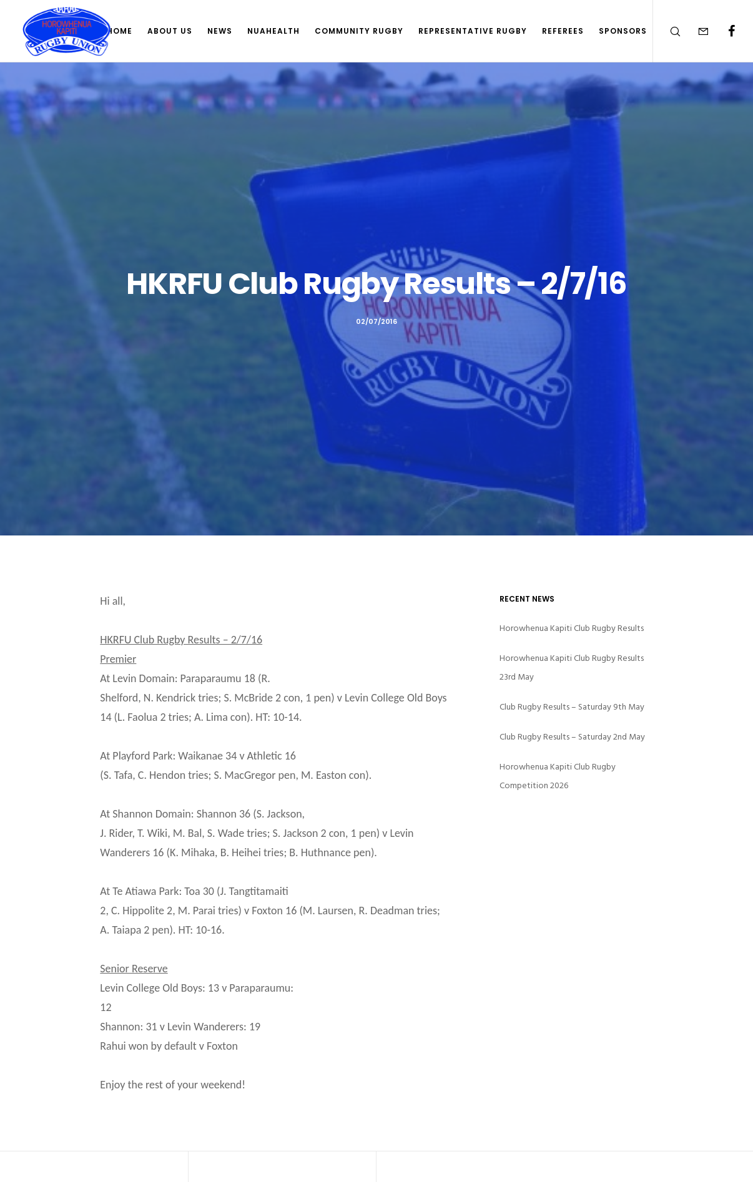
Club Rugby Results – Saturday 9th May (572, 707)
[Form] (695, 31)
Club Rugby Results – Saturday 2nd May (572, 737)
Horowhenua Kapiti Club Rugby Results (572, 628)
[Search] (667, 31)
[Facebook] (723, 31)
